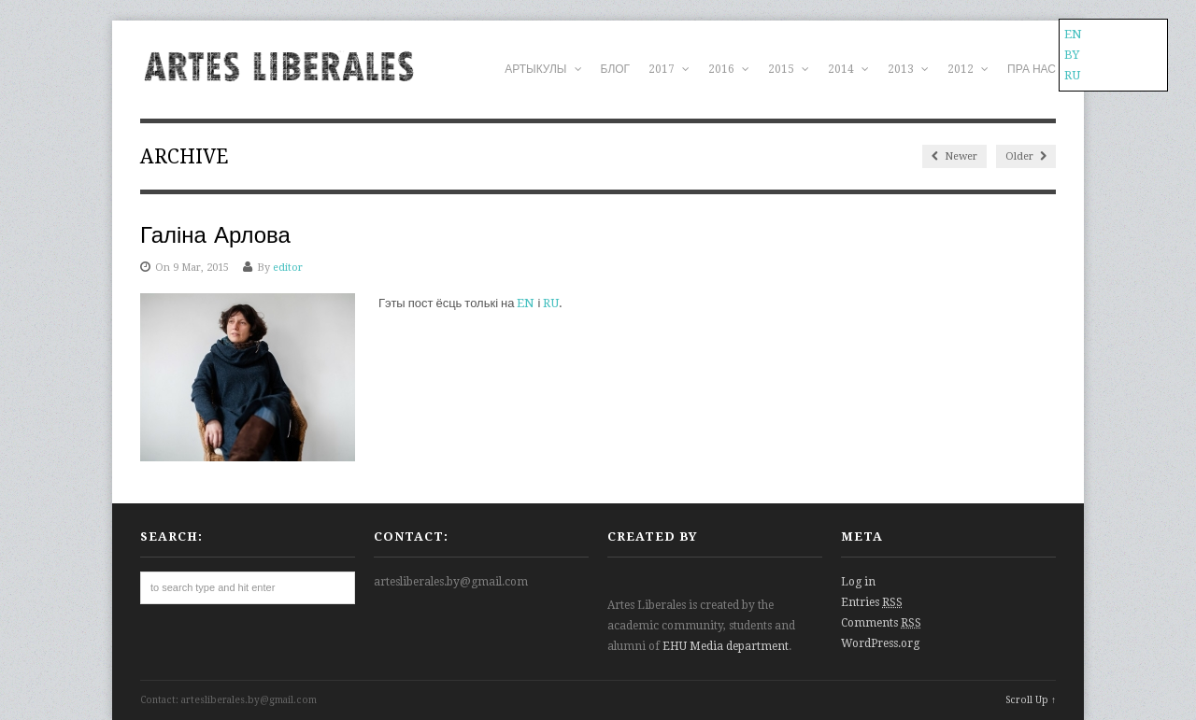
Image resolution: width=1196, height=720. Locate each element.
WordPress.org (880, 643)
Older (1025, 156)
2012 (968, 69)
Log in (858, 581)
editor (288, 267)
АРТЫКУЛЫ (543, 69)
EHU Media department (725, 646)
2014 (848, 69)
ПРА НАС (1031, 69)
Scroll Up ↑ (1030, 700)
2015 (788, 69)
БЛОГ (616, 69)
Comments (881, 622)
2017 (669, 69)
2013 (908, 69)
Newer (954, 156)
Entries (872, 602)
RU (551, 303)
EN (525, 303)
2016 (728, 69)
